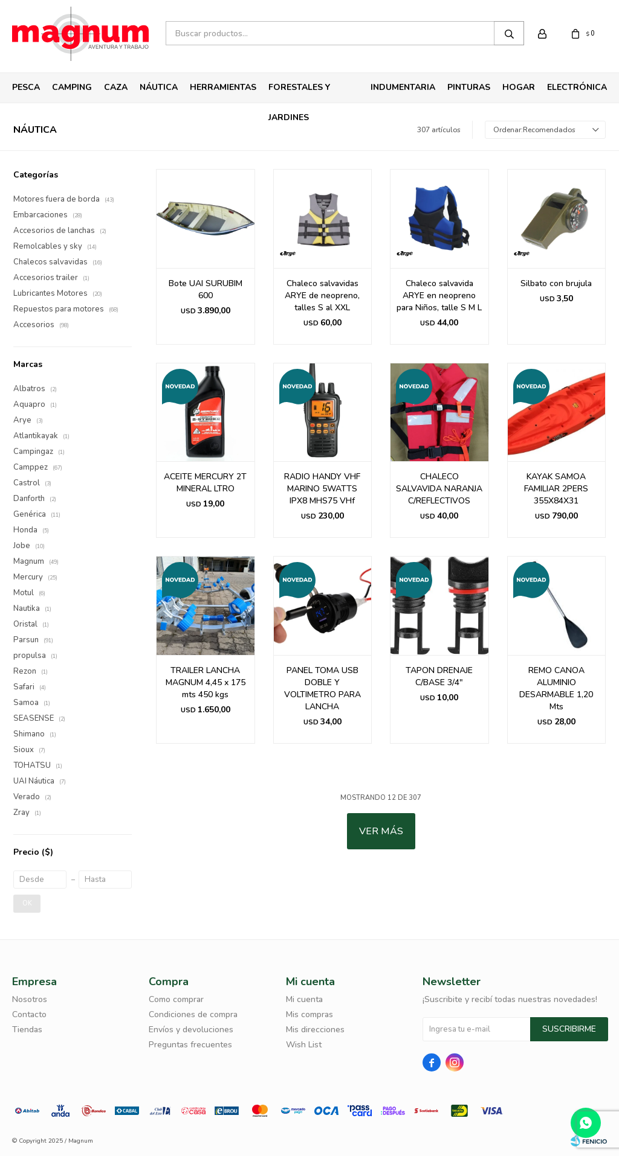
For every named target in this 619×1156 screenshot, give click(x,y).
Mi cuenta (304, 999)
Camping (72, 87)
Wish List (304, 1044)
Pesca (26, 87)
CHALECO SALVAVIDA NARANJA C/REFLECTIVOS (439, 488)
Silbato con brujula (556, 283)
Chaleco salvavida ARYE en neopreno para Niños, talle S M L (439, 295)
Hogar (518, 87)
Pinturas (468, 87)
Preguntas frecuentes (190, 1044)
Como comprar (176, 999)
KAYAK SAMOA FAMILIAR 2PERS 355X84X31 (556, 488)
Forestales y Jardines (299, 92)
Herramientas (223, 87)
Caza (116, 87)
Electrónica (577, 87)
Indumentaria (403, 87)
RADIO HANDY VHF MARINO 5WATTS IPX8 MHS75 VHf (322, 488)
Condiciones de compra (193, 1014)
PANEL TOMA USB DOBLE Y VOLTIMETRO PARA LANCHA (322, 688)
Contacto (29, 1014)
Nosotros (29, 999)
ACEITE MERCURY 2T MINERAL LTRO (205, 482)
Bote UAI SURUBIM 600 (205, 289)
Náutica (159, 87)
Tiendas (27, 1029)
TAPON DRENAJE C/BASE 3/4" (439, 676)
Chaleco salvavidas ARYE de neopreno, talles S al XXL (322, 295)
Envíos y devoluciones (191, 1029)
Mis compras (309, 1014)
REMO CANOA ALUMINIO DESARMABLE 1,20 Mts (556, 688)
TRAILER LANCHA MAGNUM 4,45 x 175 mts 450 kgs (205, 682)
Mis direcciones (315, 1029)
